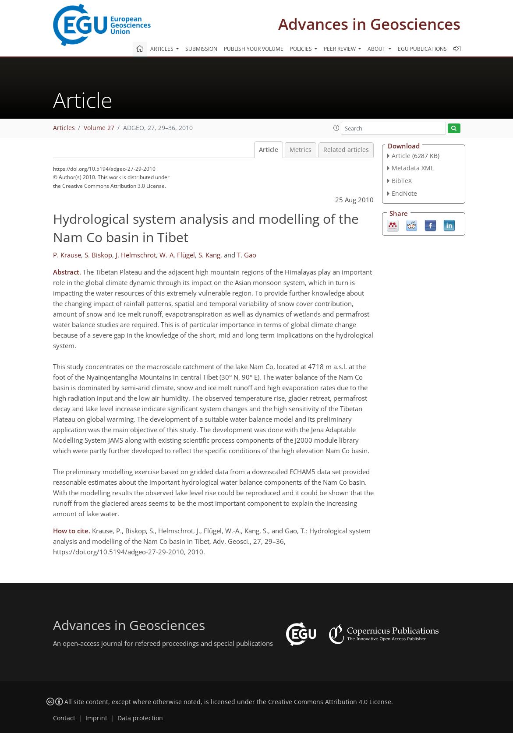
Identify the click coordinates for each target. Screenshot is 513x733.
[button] (336, 128)
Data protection (140, 718)
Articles (64, 128)
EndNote (404, 193)
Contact (64, 718)
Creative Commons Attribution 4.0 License (329, 702)
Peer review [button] (340, 49)
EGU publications (422, 49)
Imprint (96, 718)
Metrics (300, 150)
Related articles (346, 150)
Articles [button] (162, 49)
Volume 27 (99, 128)
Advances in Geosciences (369, 24)
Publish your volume (253, 49)
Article (268, 150)
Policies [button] (301, 49)
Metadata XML (413, 168)
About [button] (377, 49)
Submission (201, 49)
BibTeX (402, 180)
